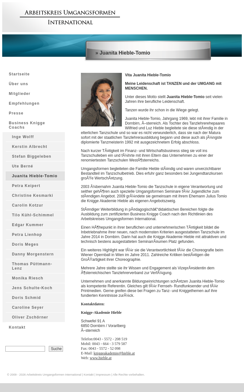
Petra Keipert (26, 186)
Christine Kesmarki (32, 195)
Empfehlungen (24, 103)
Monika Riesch (27, 278)
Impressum (103, 374)
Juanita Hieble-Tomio (34, 176)
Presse (16, 113)
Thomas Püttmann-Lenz (32, 266)
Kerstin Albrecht (29, 146)
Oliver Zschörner (30, 317)
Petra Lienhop (27, 234)
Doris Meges (25, 244)
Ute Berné (22, 166)
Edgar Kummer (27, 225)
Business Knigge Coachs (27, 125)
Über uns (18, 84)
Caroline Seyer (28, 307)
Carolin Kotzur (27, 205)
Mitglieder (20, 93)
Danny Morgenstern (33, 254)
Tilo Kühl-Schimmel (33, 215)
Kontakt (17, 327)
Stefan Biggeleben (31, 156)
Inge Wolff (23, 137)
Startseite (19, 74)
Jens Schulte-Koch (32, 288)
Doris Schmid (26, 297)
